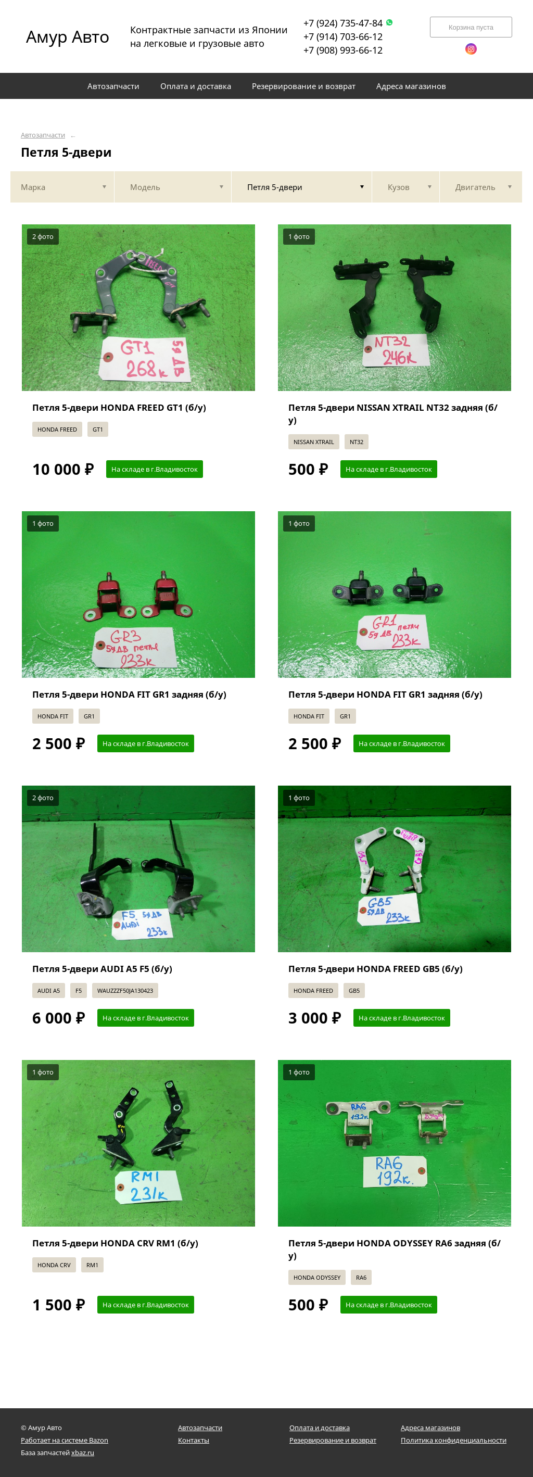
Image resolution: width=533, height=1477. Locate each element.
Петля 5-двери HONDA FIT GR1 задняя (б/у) (129, 694)
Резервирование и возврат (332, 1440)
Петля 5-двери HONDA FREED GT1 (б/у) (119, 407)
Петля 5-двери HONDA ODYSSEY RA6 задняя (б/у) (394, 1249)
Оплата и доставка (319, 1427)
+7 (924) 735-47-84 (348, 23)
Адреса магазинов (430, 1427)
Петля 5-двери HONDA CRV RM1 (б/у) (115, 1243)
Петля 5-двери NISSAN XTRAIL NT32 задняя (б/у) (393, 413)
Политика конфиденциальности (453, 1440)
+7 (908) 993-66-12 (343, 50)
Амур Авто (67, 36)
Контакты (193, 1440)
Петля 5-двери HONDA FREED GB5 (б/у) (375, 969)
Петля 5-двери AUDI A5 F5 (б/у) (102, 969)
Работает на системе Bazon (64, 1440)
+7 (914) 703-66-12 (343, 36)
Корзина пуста (471, 27)
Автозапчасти (43, 135)
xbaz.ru (82, 1452)
